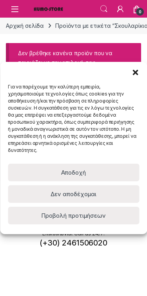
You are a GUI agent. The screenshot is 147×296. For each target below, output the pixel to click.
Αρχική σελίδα (25, 25)
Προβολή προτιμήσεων (73, 215)
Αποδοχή (73, 172)
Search (104, 9)
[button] (135, 72)
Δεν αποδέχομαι (73, 194)
